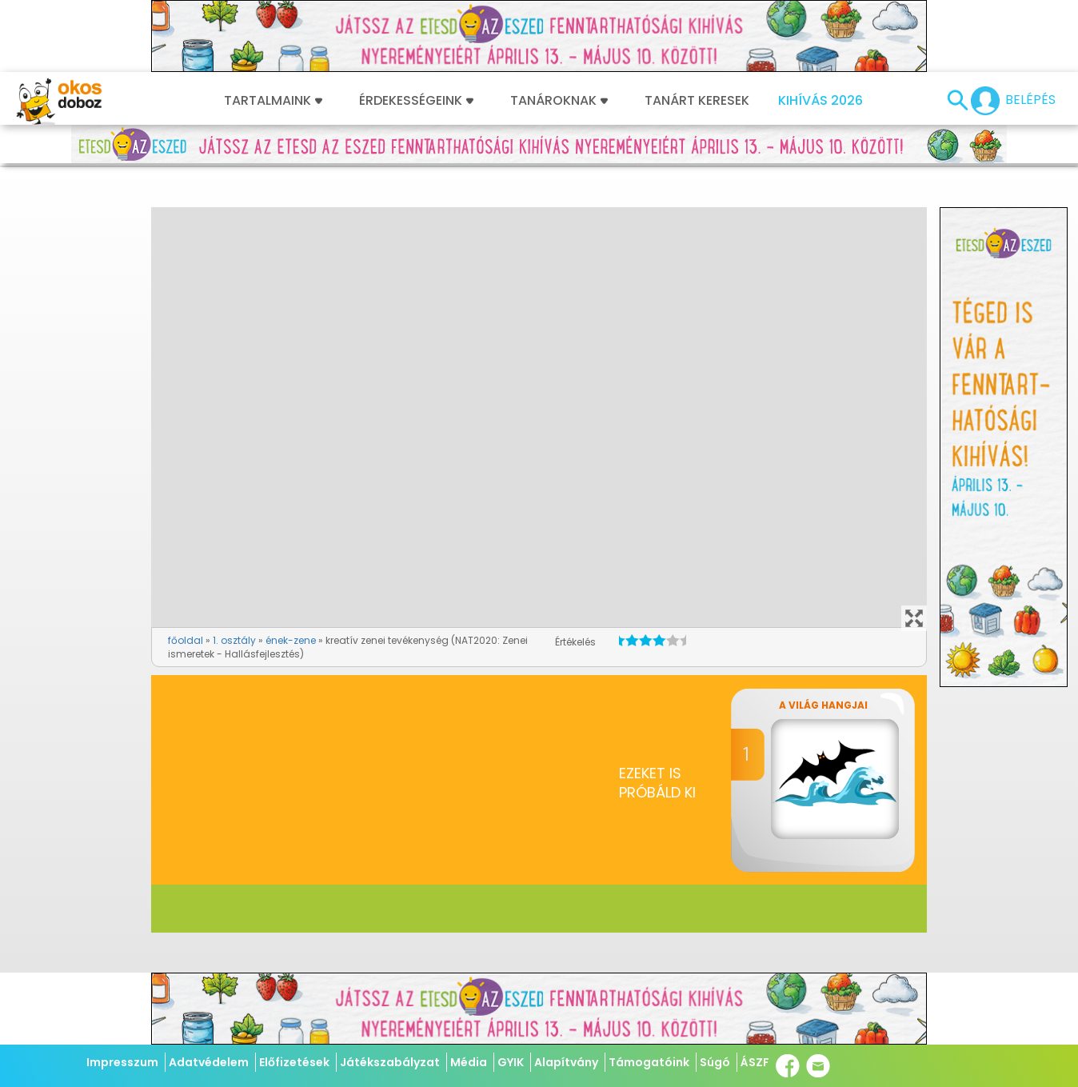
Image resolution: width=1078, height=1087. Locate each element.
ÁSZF (755, 1062)
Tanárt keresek (697, 101)
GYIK (510, 1062)
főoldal (185, 640)
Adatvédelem (209, 1062)
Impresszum (122, 1062)
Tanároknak (559, 101)
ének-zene (291, 640)
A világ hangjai (823, 705)
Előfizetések (294, 1062)
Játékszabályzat (390, 1062)
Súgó (715, 1062)
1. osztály (234, 640)
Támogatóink (649, 1062)
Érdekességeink (416, 101)
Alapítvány (566, 1062)
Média (468, 1062)
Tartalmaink (273, 101)
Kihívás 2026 (820, 101)
